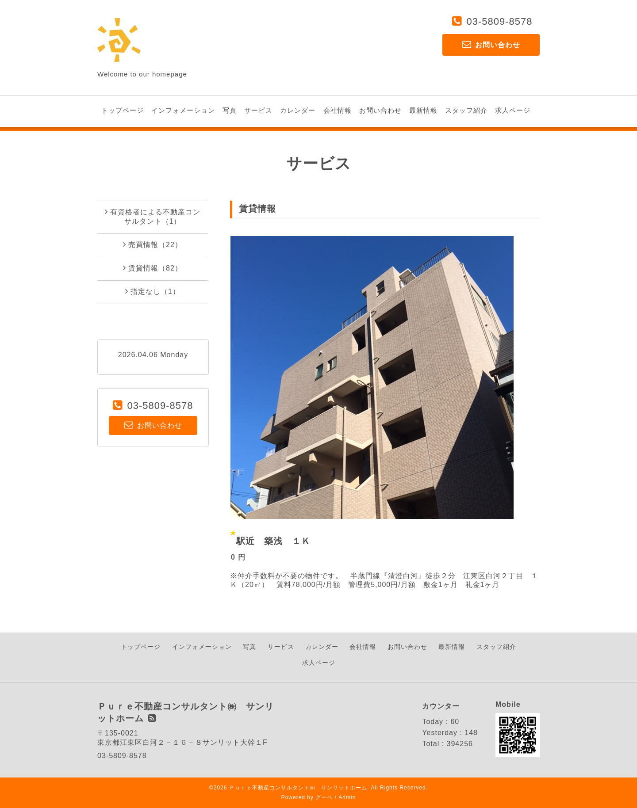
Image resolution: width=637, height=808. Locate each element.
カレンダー (297, 110)
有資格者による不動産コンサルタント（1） (152, 216)
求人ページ (512, 110)
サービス (258, 110)
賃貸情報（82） (152, 268)
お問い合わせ (380, 110)
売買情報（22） (152, 244)
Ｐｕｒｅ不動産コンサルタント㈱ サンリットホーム (298, 788)
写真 (230, 110)
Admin (347, 797)
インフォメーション (183, 110)
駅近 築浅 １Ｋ (273, 541)
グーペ (324, 797)
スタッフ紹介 (466, 110)
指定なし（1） (152, 291)
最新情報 (423, 110)
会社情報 (337, 110)
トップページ (122, 110)
